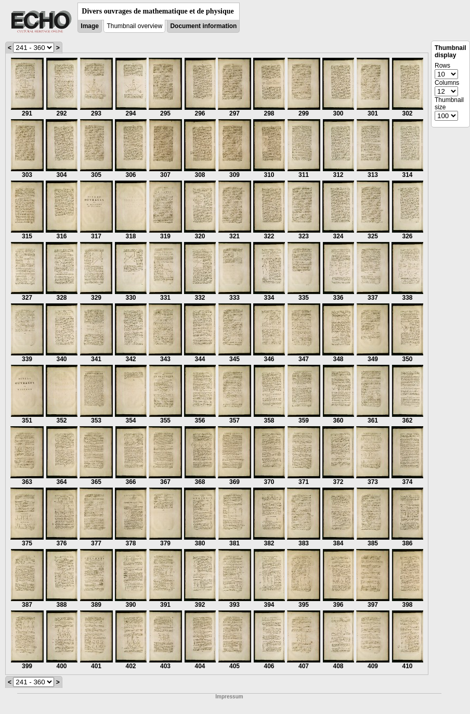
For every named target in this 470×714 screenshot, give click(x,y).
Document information (203, 26)
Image (90, 26)
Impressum (229, 696)
